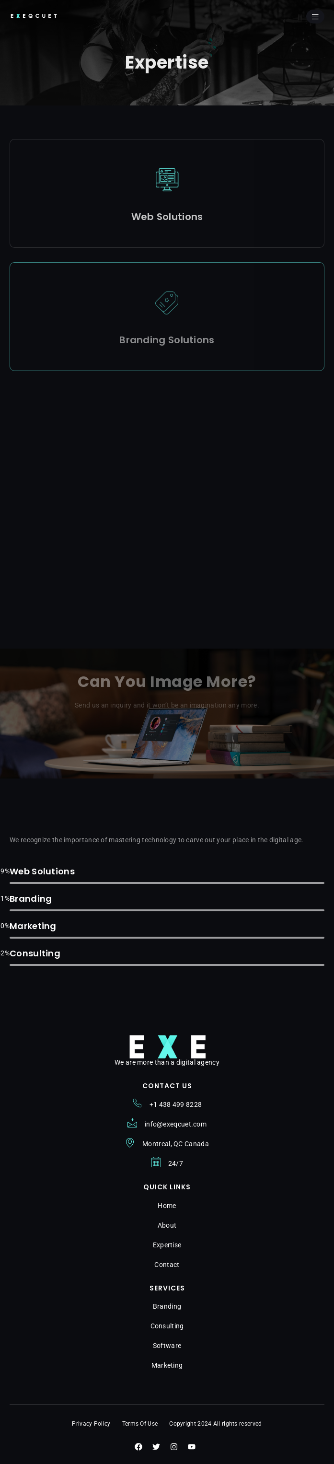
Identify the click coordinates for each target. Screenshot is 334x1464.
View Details (167, 233)
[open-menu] (315, 16)
